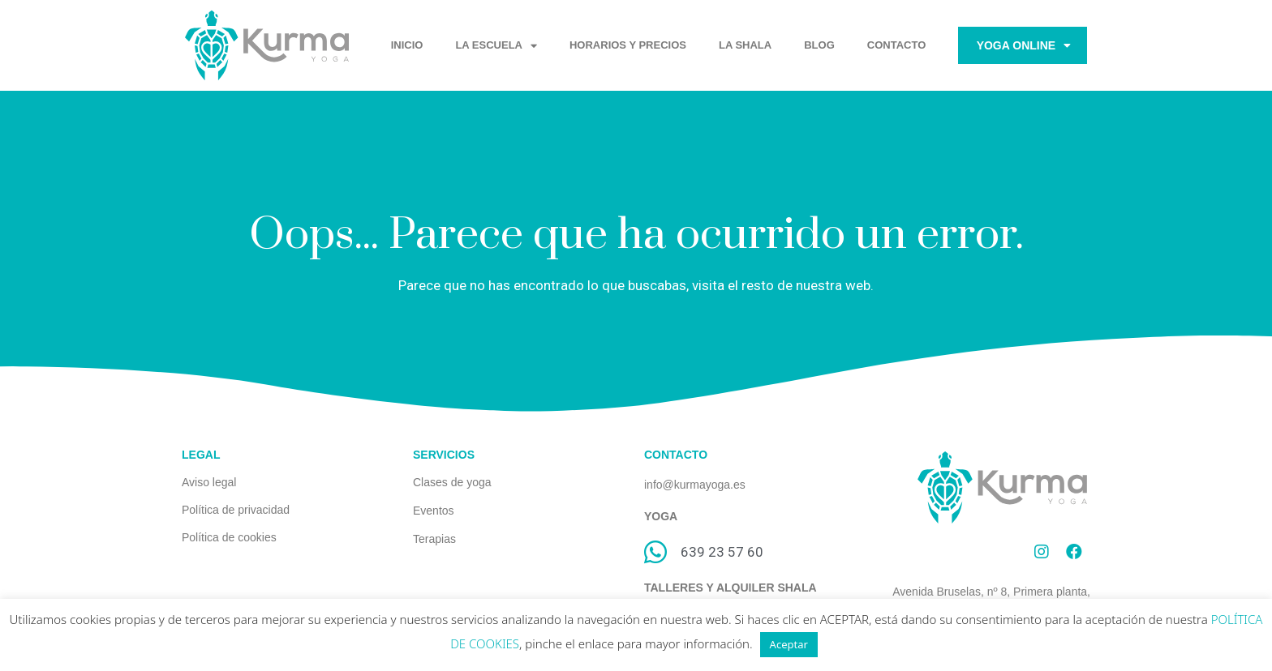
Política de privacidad (236, 509)
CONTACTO (896, 45)
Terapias (434, 538)
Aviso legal (209, 482)
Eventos (433, 510)
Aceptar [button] (789, 644)
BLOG (819, 45)
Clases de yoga (452, 482)
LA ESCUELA (496, 45)
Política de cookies (229, 537)
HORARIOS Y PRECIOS (627, 45)
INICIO (407, 45)
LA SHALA (745, 45)
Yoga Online (1024, 45)
